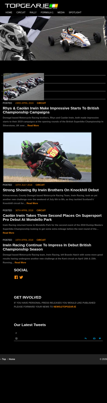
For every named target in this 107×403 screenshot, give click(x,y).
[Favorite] (100, 338)
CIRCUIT (20, 12)
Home (12, 359)
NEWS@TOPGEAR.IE (65, 307)
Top (3, 359)
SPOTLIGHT (75, 12)
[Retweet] (94, 338)
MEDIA (61, 12)
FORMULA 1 (47, 12)
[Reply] (86, 338)
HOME (9, 12)
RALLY (33, 12)
